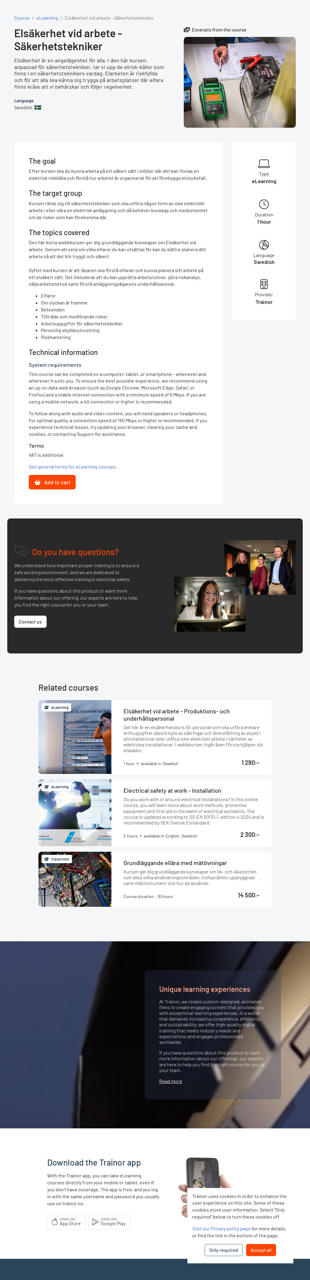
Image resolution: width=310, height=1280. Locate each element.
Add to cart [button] (52, 482)
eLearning (47, 18)
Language (24, 100)
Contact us (30, 621)
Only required (223, 1250)
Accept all (261, 1250)
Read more (170, 1081)
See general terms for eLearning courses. (73, 466)
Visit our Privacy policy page (221, 1228)
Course (22, 18)
